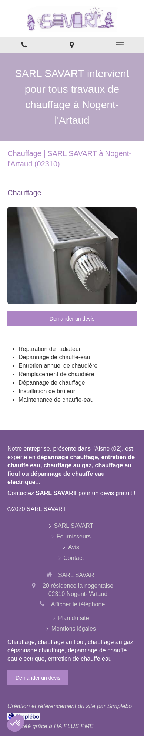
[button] (15, 723)
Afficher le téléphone (78, 604)
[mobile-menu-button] (120, 44)
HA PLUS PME (73, 726)
